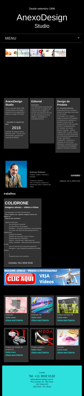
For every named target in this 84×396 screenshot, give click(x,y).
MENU (42, 39)
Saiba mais (10, 317)
